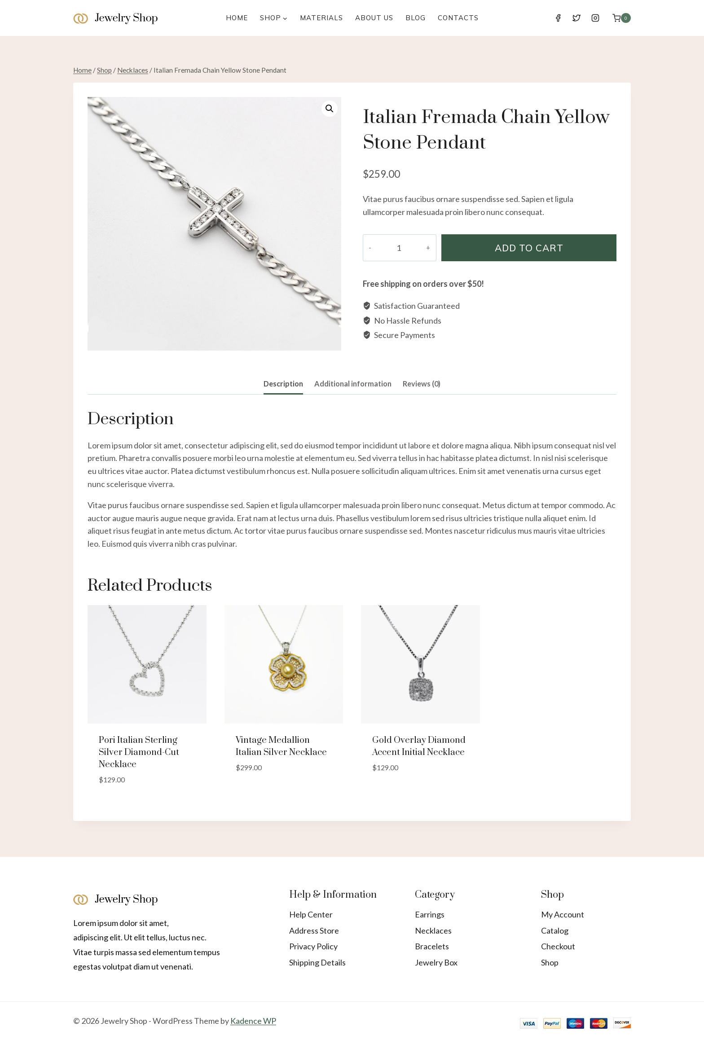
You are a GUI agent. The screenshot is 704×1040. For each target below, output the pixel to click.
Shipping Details (317, 962)
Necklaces (433, 930)
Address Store (314, 930)
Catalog (554, 930)
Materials (321, 17)
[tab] (283, 384)
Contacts (458, 17)
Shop (550, 962)
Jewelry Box (436, 962)
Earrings (429, 914)
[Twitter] (576, 18)
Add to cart (524, 247)
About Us (374, 17)
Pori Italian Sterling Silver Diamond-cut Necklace (139, 752)
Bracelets (432, 946)
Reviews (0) (421, 383)
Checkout (558, 946)
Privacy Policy (313, 946)
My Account (562, 914)
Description (283, 383)
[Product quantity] (393, 248)
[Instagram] (595, 18)
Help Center (311, 914)
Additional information (353, 383)
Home (237, 17)
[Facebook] (558, 18)
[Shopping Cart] (621, 18)
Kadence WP (253, 1021)
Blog (415, 17)
